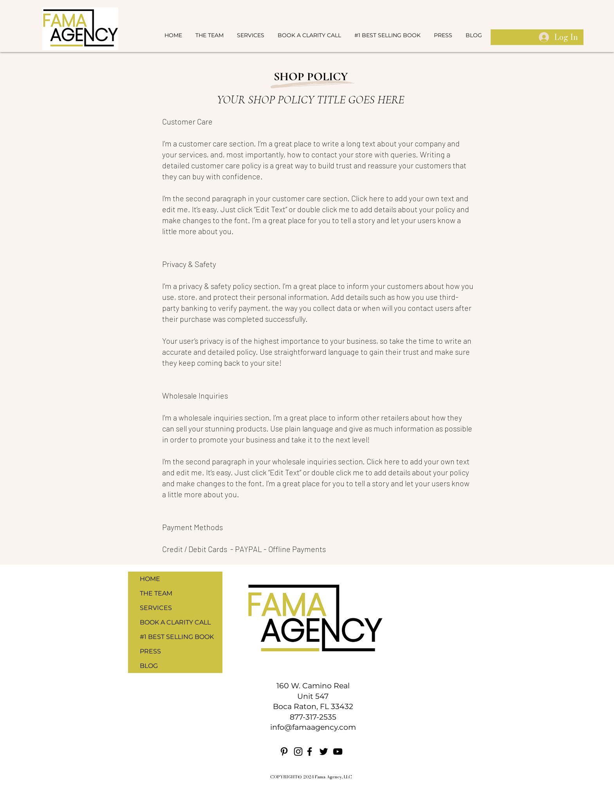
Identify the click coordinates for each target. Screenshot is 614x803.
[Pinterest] (284, 751)
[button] (250, 35)
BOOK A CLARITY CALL (175, 622)
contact (324, 154)
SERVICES (156, 608)
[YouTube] (337, 751)
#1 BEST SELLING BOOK (177, 637)
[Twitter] (323, 751)
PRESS (150, 651)
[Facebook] (309, 751)
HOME (150, 579)
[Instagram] (298, 751)
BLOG (149, 665)
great (284, 165)
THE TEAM (156, 593)
